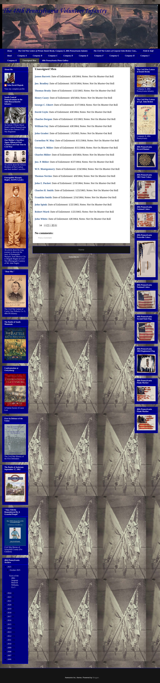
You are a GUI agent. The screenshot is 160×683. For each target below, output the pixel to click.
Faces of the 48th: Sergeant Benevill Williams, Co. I (14, 581)
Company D (68, 56)
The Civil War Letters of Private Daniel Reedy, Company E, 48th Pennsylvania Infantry (53, 51)
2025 (9, 567)
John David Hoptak (15, 85)
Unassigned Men (29, 61)
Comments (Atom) (87, 257)
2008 (9, 652)
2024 (9, 593)
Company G (114, 56)
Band (9, 56)
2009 (9, 648)
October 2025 (15, 570)
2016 (9, 620)
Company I (144, 56)
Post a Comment (45, 238)
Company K (12, 61)
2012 (9, 636)
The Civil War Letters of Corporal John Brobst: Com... (115, 51)
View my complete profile (14, 89)
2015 (9, 624)
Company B (37, 56)
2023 (9, 597)
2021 (9, 601)
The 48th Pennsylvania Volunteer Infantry (54, 11)
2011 (9, 640)
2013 (9, 632)
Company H (130, 56)
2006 (9, 659)
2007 (9, 655)
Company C (53, 56)
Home (9, 51)
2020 (9, 605)
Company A (22, 56)
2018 (9, 613)
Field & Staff (148, 51)
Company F (99, 56)
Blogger (96, 678)
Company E (83, 56)
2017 (9, 616)
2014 (9, 628)
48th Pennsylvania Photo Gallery (55, 61)
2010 (9, 644)
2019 (9, 609)
